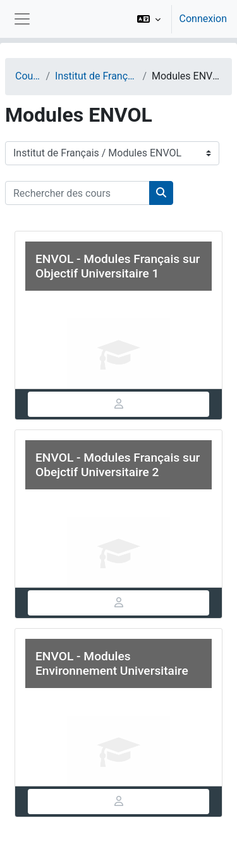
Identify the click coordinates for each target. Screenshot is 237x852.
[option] (178, 19)
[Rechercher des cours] (77, 193)
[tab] (118, 404)
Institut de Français (96, 76)
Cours (28, 76)
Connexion (203, 19)
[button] (149, 19)
